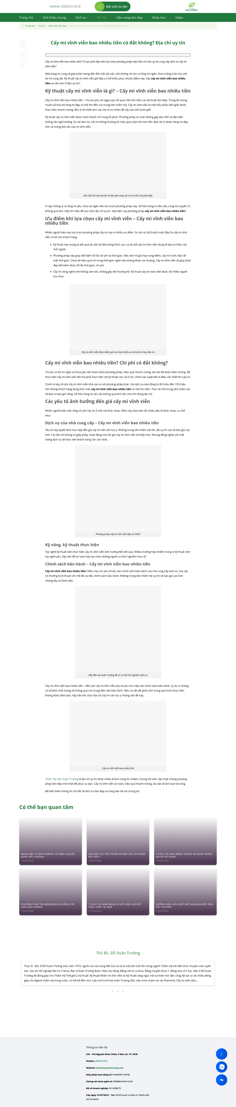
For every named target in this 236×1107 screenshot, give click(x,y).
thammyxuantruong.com (109, 1067)
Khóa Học (159, 17)
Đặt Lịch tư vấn (111, 6)
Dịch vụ (82, 17)
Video (179, 17)
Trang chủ (26, 17)
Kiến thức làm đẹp (57, 25)
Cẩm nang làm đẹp (129, 17)
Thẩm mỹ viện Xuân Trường (61, 779)
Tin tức (102, 17)
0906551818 (71, 6)
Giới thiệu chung (54, 17)
